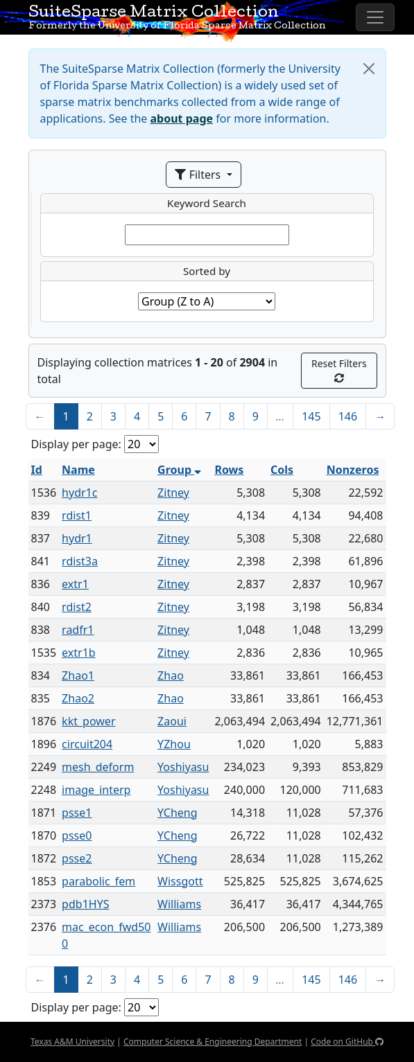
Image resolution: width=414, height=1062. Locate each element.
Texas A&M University (72, 1041)
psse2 (77, 858)
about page (182, 118)
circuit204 (87, 744)
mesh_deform (98, 767)
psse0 (77, 835)
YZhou (174, 744)
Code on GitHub (347, 1041)
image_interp (96, 789)
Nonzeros (353, 469)
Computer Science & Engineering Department (212, 1041)
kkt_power (88, 721)
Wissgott (179, 881)
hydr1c (79, 492)
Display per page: (76, 444)
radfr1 (78, 629)
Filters (199, 174)
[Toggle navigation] (375, 17)
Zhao (170, 675)
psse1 (77, 812)
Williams (179, 904)
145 (311, 416)
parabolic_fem (98, 881)
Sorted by (206, 271)
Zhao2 (78, 698)
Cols (281, 469)
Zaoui (172, 721)
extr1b (79, 652)
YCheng (177, 812)
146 (347, 416)
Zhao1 (78, 675)
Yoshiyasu (183, 767)
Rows (228, 469)
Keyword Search (206, 203)
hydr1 (77, 538)
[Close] (369, 68)
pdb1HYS (85, 904)
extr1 (75, 584)
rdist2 (77, 606)
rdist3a (80, 561)
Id (36, 469)
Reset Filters (339, 370)
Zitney (173, 492)
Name (78, 469)
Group (179, 469)
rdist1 (77, 515)
